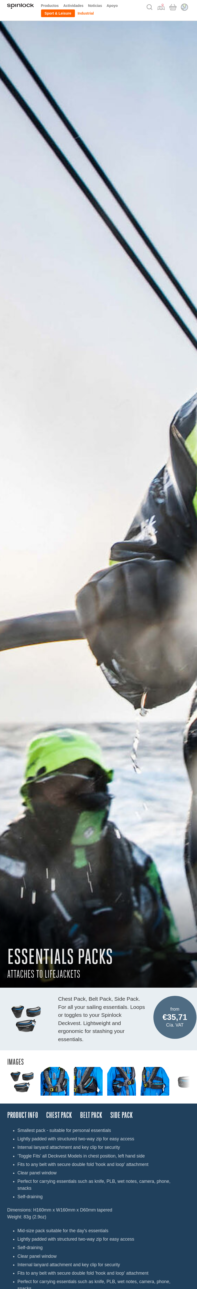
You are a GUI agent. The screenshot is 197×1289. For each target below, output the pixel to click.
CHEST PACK (59, 1115)
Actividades (73, 6)
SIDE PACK (121, 1115)
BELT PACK (91, 1115)
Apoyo (112, 6)
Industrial (86, 13)
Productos (50, 6)
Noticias (95, 6)
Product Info (22, 1115)
